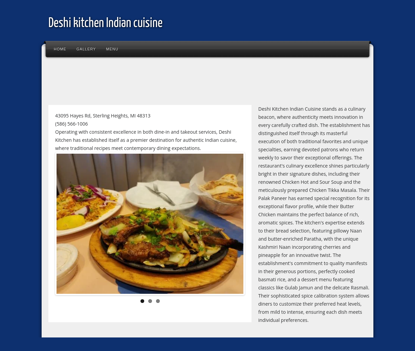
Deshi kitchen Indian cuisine (105, 23)
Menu (112, 49)
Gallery (86, 49)
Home (60, 49)
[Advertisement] (168, 82)
